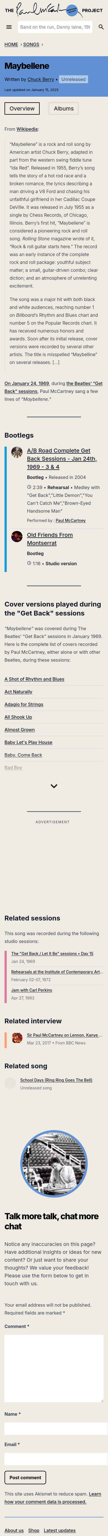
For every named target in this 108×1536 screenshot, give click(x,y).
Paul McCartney (71, 520)
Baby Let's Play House (28, 742)
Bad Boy (13, 767)
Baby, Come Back (23, 755)
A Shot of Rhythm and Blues (34, 679)
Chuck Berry (41, 79)
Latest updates (60, 1530)
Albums (64, 108)
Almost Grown (19, 729)
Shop (33, 1530)
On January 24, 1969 (26, 383)
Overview (22, 108)
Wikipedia (27, 129)
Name (12, 1414)
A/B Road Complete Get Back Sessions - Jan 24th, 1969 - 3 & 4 (62, 458)
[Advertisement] (52, 865)
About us (14, 1530)
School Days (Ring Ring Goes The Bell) (56, 1080)
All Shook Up (18, 717)
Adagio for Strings (23, 704)
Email (12, 1444)
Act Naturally (18, 692)
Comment (17, 1326)
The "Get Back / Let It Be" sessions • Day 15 (52, 953)
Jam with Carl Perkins (31, 990)
